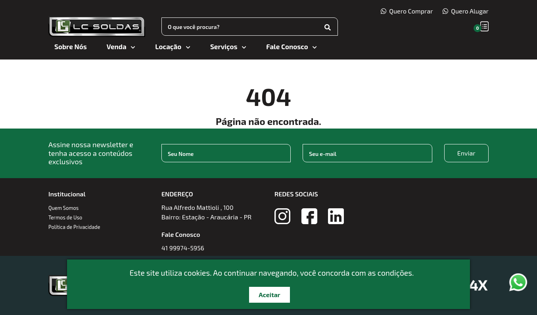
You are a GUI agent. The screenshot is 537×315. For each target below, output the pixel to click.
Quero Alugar (466, 11)
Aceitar (269, 294)
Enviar (466, 153)
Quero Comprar (407, 11)
